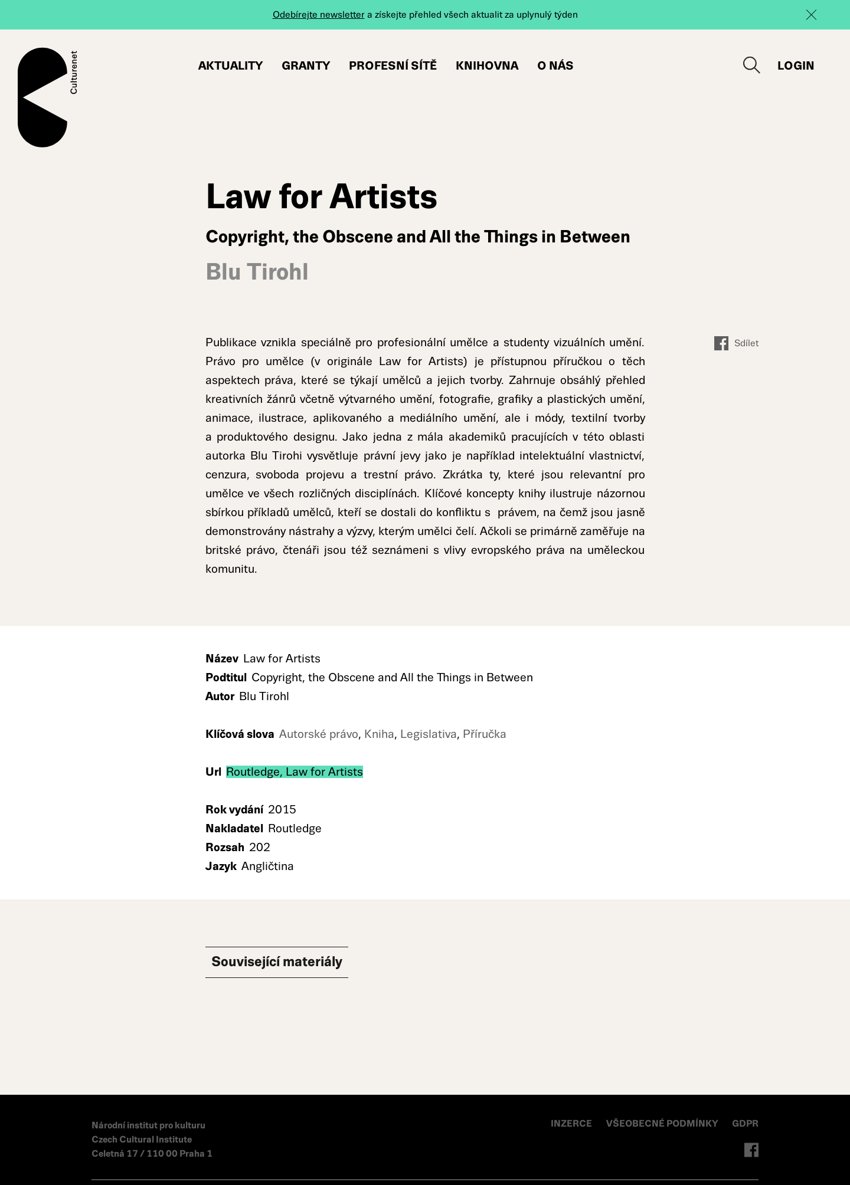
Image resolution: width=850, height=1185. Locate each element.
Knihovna (487, 66)
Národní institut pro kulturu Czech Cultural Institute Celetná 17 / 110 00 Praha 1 (151, 1139)
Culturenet (47, 97)
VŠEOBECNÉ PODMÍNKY (663, 1123)
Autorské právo (318, 734)
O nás (555, 66)
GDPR (745, 1123)
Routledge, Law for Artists (294, 772)
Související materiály (294, 963)
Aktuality (230, 66)
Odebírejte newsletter (319, 14)
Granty (306, 66)
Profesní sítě (393, 66)
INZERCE (571, 1123)
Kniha (379, 734)
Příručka (484, 734)
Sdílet (736, 343)
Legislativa (428, 734)
